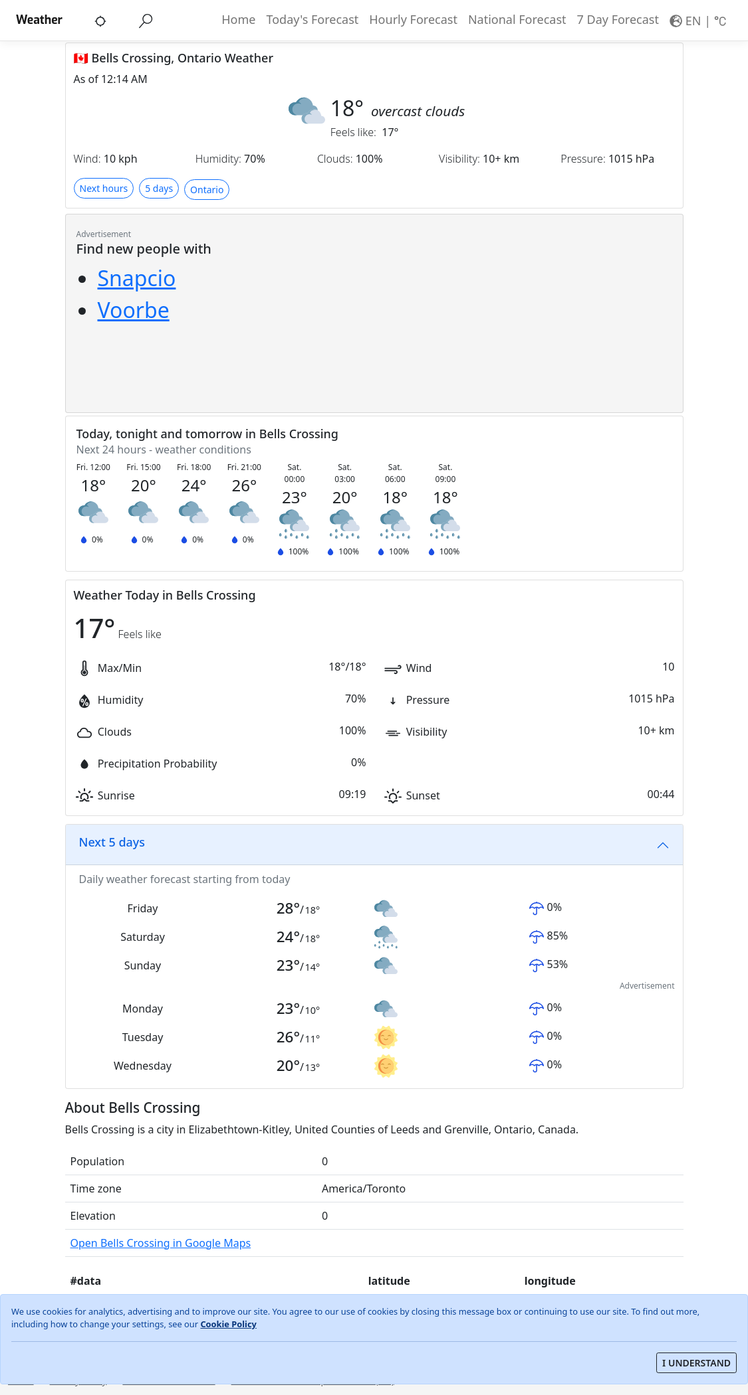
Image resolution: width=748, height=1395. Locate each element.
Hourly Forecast (413, 19)
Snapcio (137, 278)
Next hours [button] (104, 188)
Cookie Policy (228, 1324)
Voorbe (134, 309)
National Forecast (517, 19)
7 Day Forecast (618, 19)
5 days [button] (159, 188)
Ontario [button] (206, 189)
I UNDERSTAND (696, 1362)
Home (238, 19)
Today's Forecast (312, 19)
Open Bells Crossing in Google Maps (160, 1243)
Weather (39, 20)
